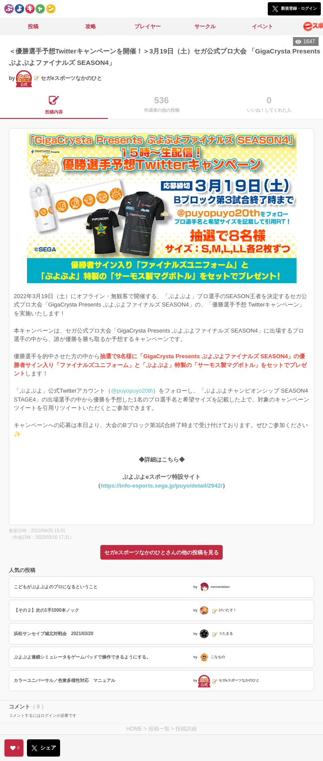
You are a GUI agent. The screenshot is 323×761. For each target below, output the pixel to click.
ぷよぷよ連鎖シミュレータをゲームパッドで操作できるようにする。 (82, 657)
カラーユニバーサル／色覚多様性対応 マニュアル (64, 680)
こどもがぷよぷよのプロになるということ (56, 586)
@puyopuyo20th (132, 390)
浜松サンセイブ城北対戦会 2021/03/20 (53, 633)
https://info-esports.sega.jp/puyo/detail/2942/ (161, 485)
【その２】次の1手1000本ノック (46, 610)
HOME (134, 729)
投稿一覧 (159, 729)
